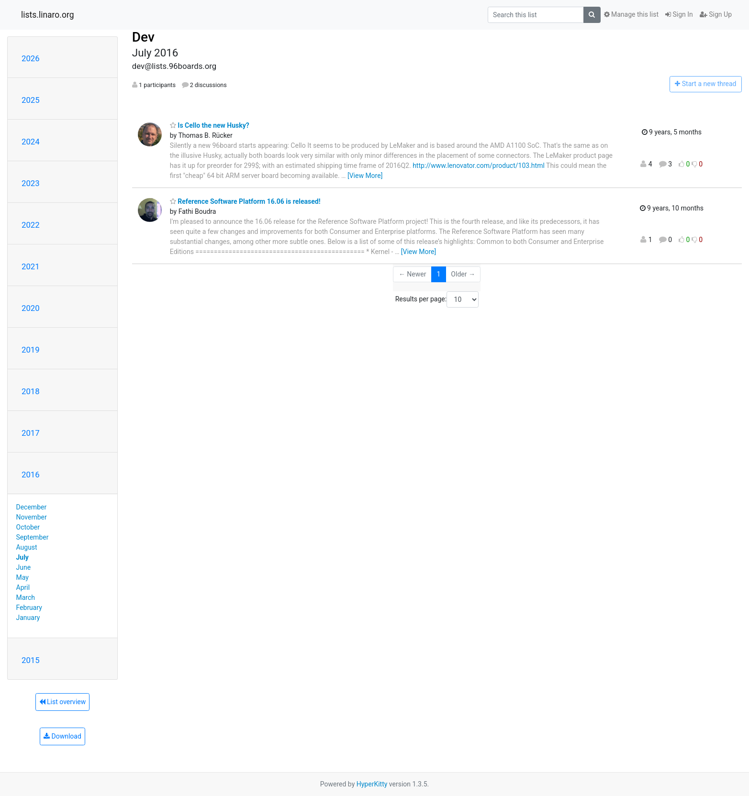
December (31, 507)
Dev (143, 37)
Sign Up (716, 14)
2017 (31, 433)
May (22, 577)
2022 (31, 225)
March (25, 597)
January (28, 617)
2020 (31, 308)
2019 (31, 349)
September (32, 537)
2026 (31, 58)
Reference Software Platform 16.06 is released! (245, 201)
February (29, 607)
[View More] (364, 175)
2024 (31, 141)
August (26, 547)
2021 (31, 266)
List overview (62, 702)
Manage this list (631, 14)
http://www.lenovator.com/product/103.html (479, 165)
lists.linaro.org (47, 15)
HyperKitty (372, 784)
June (23, 567)
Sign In (679, 14)
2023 (31, 183)
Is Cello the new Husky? (209, 125)
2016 (31, 474)
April (23, 587)
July (22, 557)
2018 (31, 391)
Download (62, 736)
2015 (31, 660)
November (31, 517)
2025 (31, 100)
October (28, 527)
